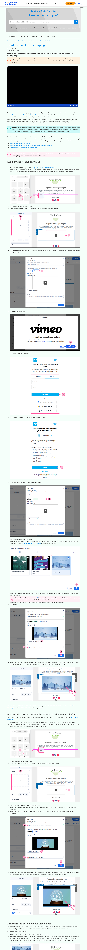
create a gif (34, 598)
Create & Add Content (42, 41)
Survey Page (34, 115)
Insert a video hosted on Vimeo (20, 144)
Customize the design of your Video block (23, 147)
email (8, 115)
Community (44, 3)
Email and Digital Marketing (16, 41)
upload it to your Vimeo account (44, 168)
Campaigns (30, 41)
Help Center (53, 3)
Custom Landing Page (19, 115)
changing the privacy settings (31, 543)
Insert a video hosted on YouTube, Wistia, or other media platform (31, 146)
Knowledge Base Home (33, 3)
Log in (78, 3)
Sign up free (70, 3)
